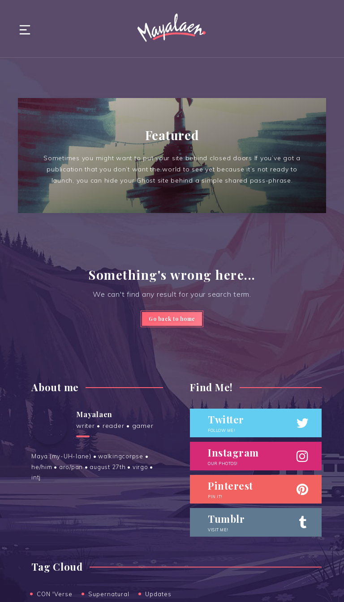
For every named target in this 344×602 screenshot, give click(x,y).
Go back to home (172, 318)
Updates (158, 594)
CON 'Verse (55, 594)
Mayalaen (94, 414)
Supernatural (108, 594)
